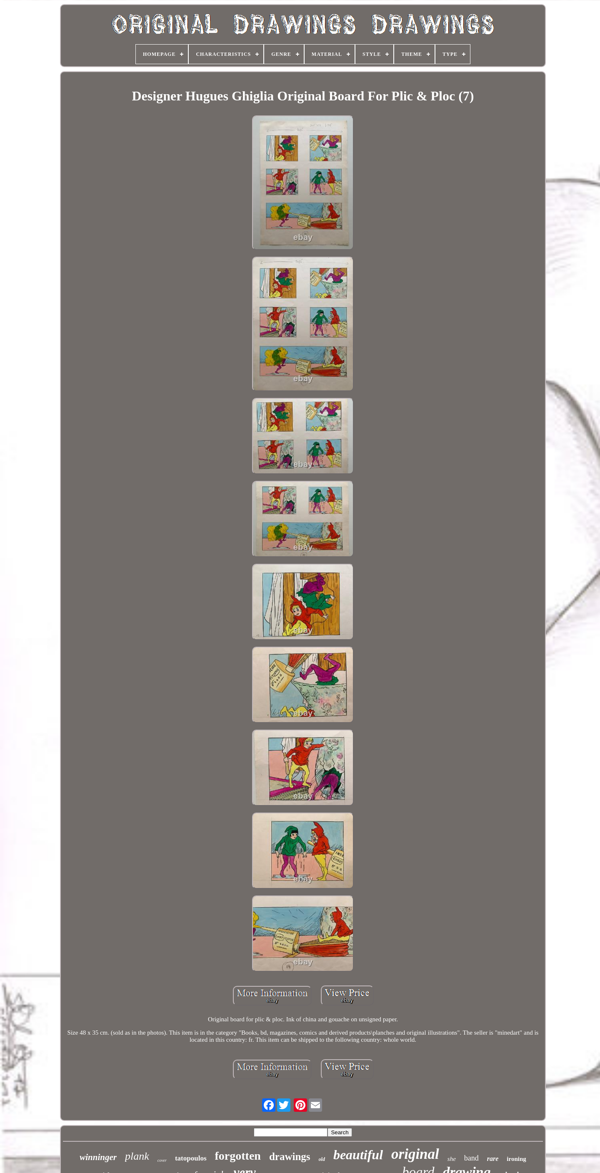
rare (493, 1158)
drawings (289, 1156)
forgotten (238, 1155)
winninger (98, 1157)
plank (137, 1156)
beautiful (358, 1154)
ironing (516, 1158)
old (322, 1159)
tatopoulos (191, 1158)
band (471, 1158)
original (415, 1154)
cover (162, 1160)
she (452, 1158)
